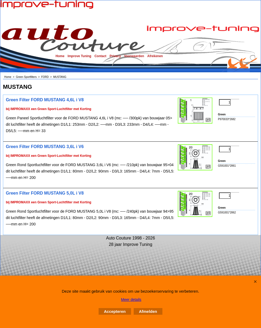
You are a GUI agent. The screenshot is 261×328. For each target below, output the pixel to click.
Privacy (115, 56)
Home (60, 56)
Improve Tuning (79, 56)
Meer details (131, 299)
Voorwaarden (134, 56)
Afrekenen (155, 56)
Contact (100, 56)
